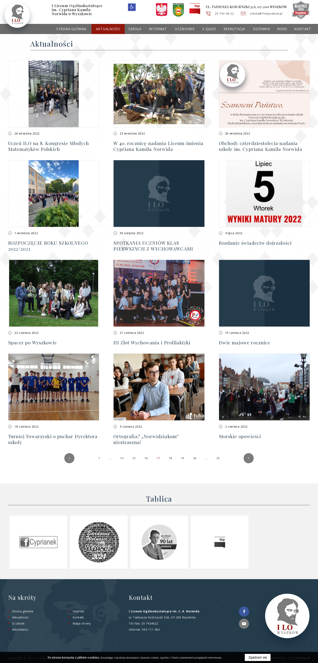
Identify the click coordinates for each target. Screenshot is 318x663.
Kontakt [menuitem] (302, 29)
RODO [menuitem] (282, 29)
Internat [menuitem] (158, 29)
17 (159, 459)
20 (194, 458)
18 (170, 458)
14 (121, 458)
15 (133, 458)
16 (146, 458)
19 (182, 458)
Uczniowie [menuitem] (185, 29)
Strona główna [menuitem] (71, 29)
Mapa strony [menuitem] (82, 623)
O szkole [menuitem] (18, 623)
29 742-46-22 (224, 13)
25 (219, 459)
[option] (38, 542)
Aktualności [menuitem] (108, 29)
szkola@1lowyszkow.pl (266, 13)
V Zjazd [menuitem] (209, 29)
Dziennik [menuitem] (261, 29)
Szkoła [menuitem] (134, 29)
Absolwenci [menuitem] (20, 629)
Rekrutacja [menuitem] (234, 29)
